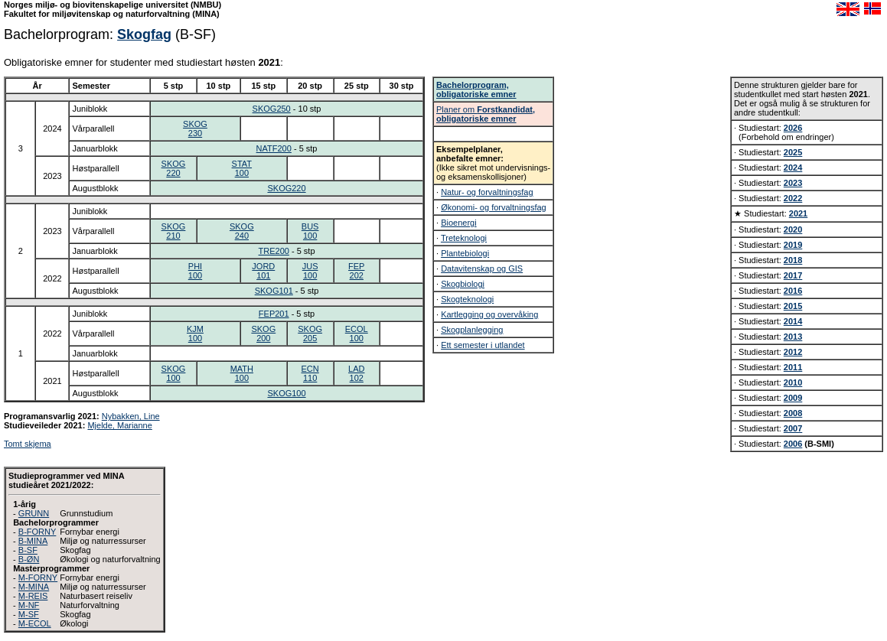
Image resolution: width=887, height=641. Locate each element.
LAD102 (356, 373)
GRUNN (33, 513)
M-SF (28, 614)
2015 (793, 306)
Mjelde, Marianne (119, 425)
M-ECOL (34, 623)
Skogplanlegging (472, 329)
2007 (793, 428)
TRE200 (274, 250)
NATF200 (274, 148)
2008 (793, 413)
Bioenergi (458, 222)
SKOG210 (173, 231)
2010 (793, 382)
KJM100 (195, 333)
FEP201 (274, 313)
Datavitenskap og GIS (482, 268)
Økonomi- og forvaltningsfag (493, 207)
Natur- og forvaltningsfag (487, 192)
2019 (793, 244)
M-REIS (33, 595)
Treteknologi (464, 237)
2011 (793, 367)
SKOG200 (263, 333)
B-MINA (33, 540)
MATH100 (241, 373)
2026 (793, 127)
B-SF (28, 550)
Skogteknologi (467, 299)
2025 (793, 152)
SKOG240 (242, 231)
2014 (793, 321)
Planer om (485, 114)
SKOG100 (173, 373)
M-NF (29, 605)
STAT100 (242, 168)
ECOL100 (356, 333)
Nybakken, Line (131, 416)
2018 (793, 260)
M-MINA (33, 586)
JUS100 (310, 271)
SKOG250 (272, 108)
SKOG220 (173, 168)
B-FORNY (37, 531)
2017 (793, 275)
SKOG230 (195, 128)
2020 (793, 229)
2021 (798, 213)
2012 (793, 351)
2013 (793, 336)
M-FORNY (37, 577)
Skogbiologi (462, 283)
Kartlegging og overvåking (489, 314)
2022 (793, 198)
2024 (793, 167)
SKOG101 (274, 290)
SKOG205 (310, 333)
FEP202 (356, 271)
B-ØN (29, 559)
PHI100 (195, 271)
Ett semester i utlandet (482, 345)
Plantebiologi (465, 253)
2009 (793, 397)
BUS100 (310, 231)
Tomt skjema (27, 443)
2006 (793, 443)
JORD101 (263, 271)
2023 (793, 182)
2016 (793, 290)
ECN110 (310, 373)
